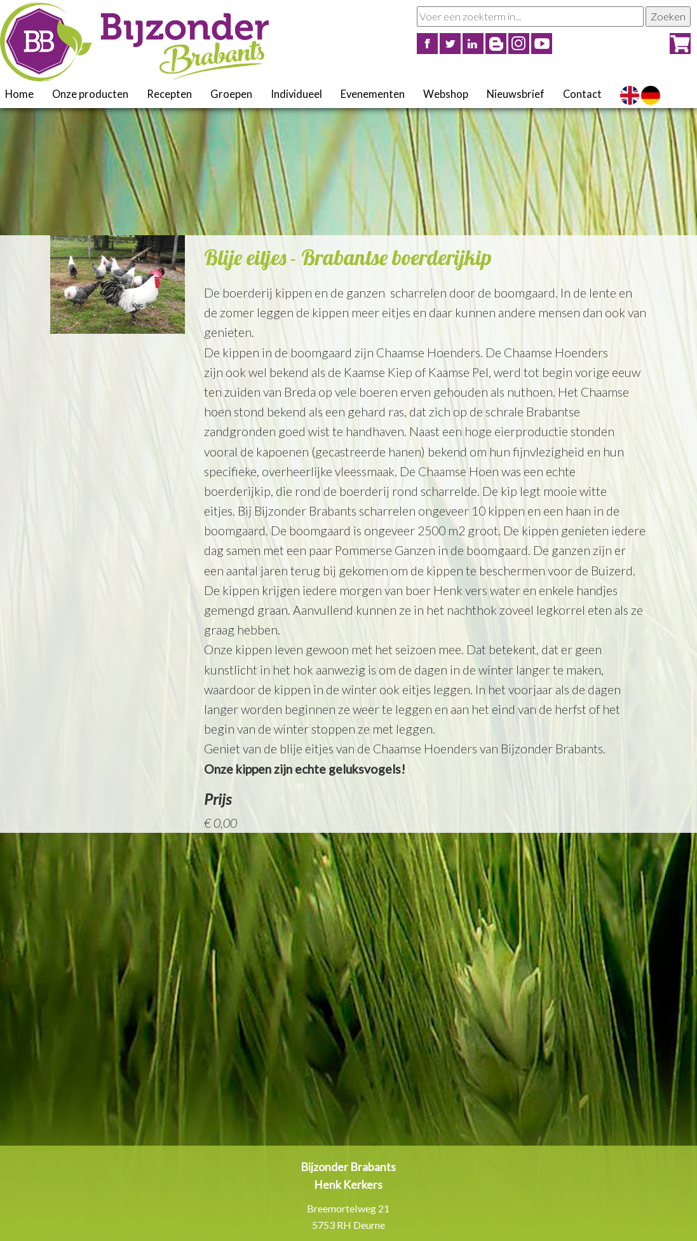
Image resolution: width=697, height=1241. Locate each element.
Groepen (231, 94)
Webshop (445, 94)
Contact (582, 94)
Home (19, 94)
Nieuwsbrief (516, 94)
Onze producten (90, 94)
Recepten (169, 94)
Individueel (296, 94)
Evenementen (373, 94)
